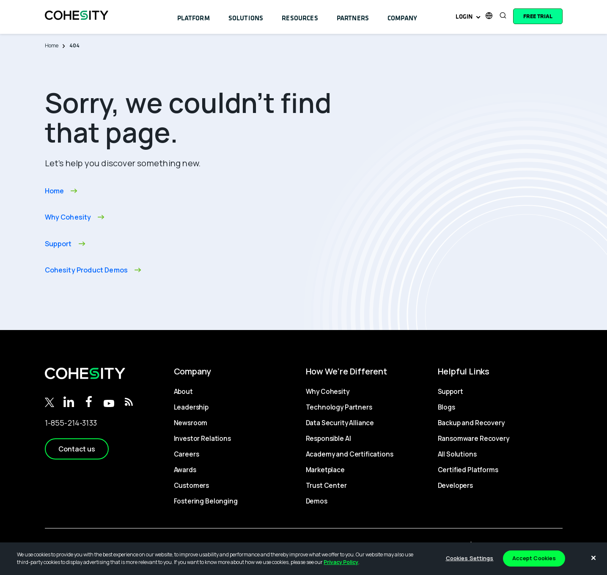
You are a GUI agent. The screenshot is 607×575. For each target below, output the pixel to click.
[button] (77, 448)
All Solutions (456, 454)
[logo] (76, 23)
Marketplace (325, 469)
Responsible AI (328, 438)
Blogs (446, 407)
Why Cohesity (327, 391)
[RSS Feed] (129, 400)
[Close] (593, 557)
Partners (344, 16)
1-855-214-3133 (71, 423)
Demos (317, 501)
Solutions (242, 16)
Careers (187, 454)
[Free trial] (538, 16)
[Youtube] (109, 404)
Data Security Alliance (338, 422)
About (183, 391)
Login (464, 16)
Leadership (191, 407)
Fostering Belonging (204, 501)
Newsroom (190, 422)
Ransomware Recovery (473, 438)
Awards (185, 469)
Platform (193, 16)
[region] (303, 558)
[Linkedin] (68, 400)
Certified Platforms (467, 469)
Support (450, 391)
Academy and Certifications (348, 454)
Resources (293, 16)
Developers (456, 485)
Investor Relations (201, 438)
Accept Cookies (534, 558)
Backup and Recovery (471, 422)
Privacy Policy (341, 562)
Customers (191, 485)
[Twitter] (49, 402)
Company (392, 16)
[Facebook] (88, 400)
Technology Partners (338, 407)
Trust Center (326, 485)
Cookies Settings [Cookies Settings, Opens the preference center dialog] (470, 558)
